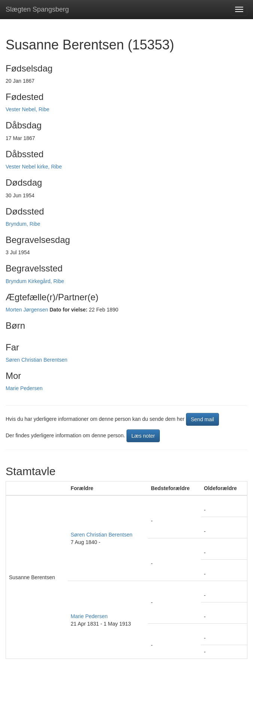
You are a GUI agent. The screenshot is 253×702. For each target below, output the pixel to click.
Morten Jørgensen (27, 310)
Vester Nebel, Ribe (27, 109)
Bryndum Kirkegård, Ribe (35, 281)
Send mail (202, 419)
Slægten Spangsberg (37, 9)
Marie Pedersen (24, 388)
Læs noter (143, 436)
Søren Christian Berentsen (36, 360)
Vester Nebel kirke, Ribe (34, 167)
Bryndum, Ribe (23, 224)
